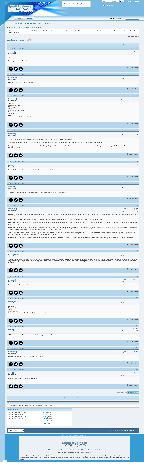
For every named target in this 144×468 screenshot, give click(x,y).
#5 (137, 162)
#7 (137, 205)
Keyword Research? (18, 40)
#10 (137, 298)
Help (129, 1)
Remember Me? (108, 5)
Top (137, 392)
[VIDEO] (45, 418)
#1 (137, 48)
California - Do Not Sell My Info (97, 450)
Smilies (45, 414)
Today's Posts (18, 23)
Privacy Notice (68, 450)
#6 (137, 183)
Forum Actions (37, 23)
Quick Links (47, 23)
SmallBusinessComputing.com (126, 430)
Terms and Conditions (49, 450)
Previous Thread (69, 398)
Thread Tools (126, 45)
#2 (137, 74)
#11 (137, 326)
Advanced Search (137, 24)
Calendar (29, 23)
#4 (137, 130)
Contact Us (113, 430)
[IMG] (45, 416)
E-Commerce (19, 27)
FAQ (25, 23)
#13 (137, 369)
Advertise (84, 450)
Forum (19, 19)
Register (137, 1)
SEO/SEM (29, 27)
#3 (137, 95)
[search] (76, 4)
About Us (59, 450)
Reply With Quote (132, 67)
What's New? (29, 19)
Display (134, 45)
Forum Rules (47, 423)
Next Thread (78, 398)
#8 (137, 251)
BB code (45, 412)
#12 (137, 348)
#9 (137, 276)
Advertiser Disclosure (115, 18)
